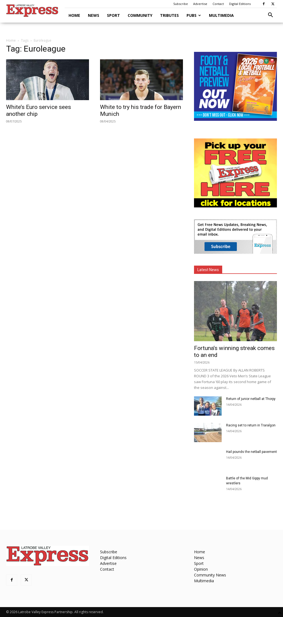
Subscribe (180, 4)
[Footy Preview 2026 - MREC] (235, 119)
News (93, 15)
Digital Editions (240, 4)
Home (74, 15)
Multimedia (221, 15)
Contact (218, 4)
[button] (270, 15)
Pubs (194, 15)
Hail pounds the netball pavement (251, 452)
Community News (210, 575)
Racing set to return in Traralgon (251, 425)
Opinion (201, 569)
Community (140, 15)
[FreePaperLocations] (235, 206)
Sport (113, 15)
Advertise (200, 4)
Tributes (169, 15)
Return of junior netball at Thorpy (251, 399)
